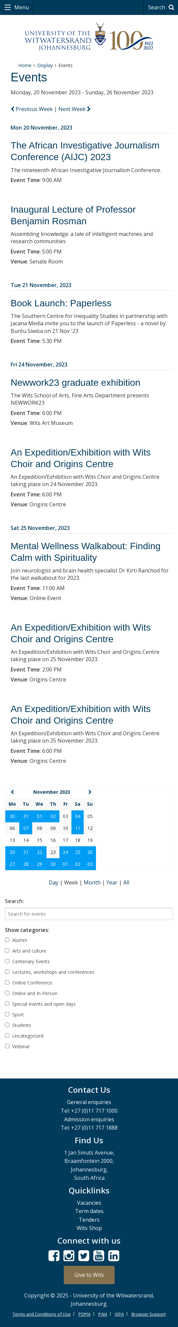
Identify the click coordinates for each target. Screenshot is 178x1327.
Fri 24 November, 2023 (39, 364)
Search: (14, 901)
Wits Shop (89, 1228)
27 (12, 864)
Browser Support (149, 1314)
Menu (21, 7)
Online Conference (28, 982)
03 (90, 864)
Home (25, 65)
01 (39, 816)
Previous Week (32, 109)
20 (12, 852)
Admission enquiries (89, 1119)
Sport (14, 1014)
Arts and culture (25, 951)
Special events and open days (40, 1004)
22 (39, 852)
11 (77, 828)
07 (26, 828)
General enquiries (89, 1102)
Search (162, 7)
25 (77, 852)
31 (26, 816)
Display (45, 65)
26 (90, 852)
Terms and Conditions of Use (42, 1314)
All (126, 882)
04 (77, 816)
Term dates (89, 1211)
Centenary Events (27, 961)
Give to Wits (89, 1274)
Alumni (16, 940)
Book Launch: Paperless (61, 303)
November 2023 (51, 792)
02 (53, 816)
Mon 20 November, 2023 (41, 127)
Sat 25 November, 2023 (40, 528)
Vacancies (89, 1202)
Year (112, 882)
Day (54, 882)
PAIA (102, 1314)
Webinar (17, 1046)
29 (39, 864)
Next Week (74, 109)
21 (26, 852)
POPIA (84, 1314)
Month (93, 882)
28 (26, 864)
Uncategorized (24, 1036)
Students (18, 1025)
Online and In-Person (31, 993)
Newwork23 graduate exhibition (75, 382)
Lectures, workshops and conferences (49, 972)
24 (65, 852)
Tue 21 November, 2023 (41, 285)
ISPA (119, 1314)
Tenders (89, 1219)
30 (12, 816)
